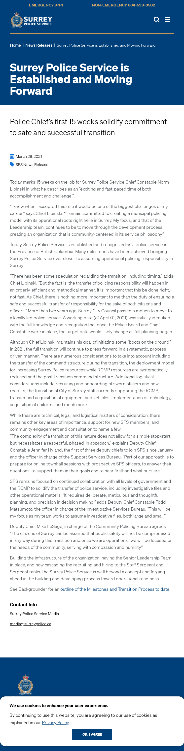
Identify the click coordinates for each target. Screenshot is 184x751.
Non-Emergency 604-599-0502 (123, 4)
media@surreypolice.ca (30, 623)
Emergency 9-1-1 (46, 4)
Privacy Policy (55, 722)
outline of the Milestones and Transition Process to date (114, 589)
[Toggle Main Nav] (167, 20)
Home (15, 45)
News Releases (38, 45)
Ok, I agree (92, 734)
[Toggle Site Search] (156, 19)
